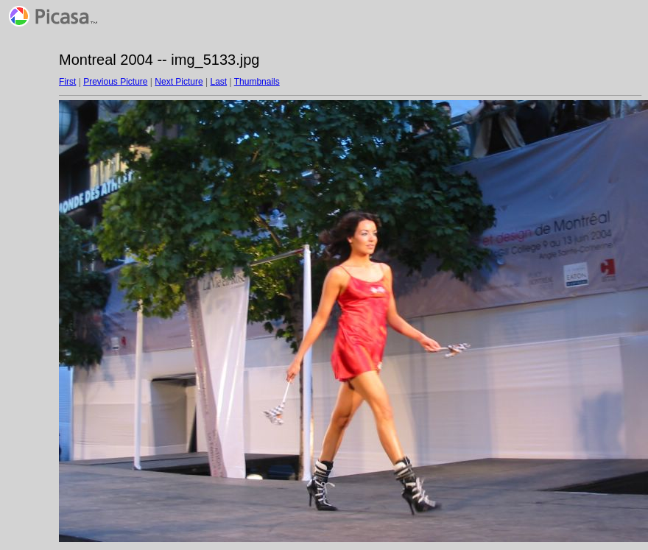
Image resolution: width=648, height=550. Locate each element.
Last (218, 82)
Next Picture (178, 82)
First (67, 82)
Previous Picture (115, 82)
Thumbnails (257, 82)
